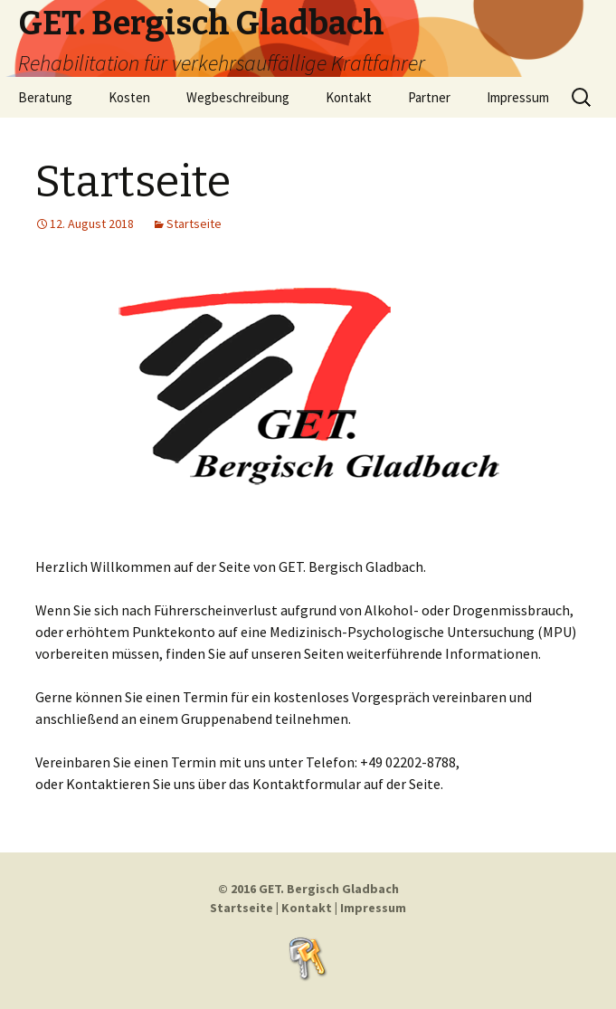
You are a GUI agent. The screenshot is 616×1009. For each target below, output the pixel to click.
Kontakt (349, 97)
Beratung (45, 97)
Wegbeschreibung (237, 97)
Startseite (133, 182)
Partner (429, 97)
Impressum (518, 97)
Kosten (129, 97)
